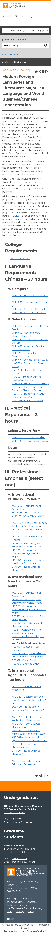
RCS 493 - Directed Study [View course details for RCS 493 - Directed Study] (26, 663)
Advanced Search (11, 54)
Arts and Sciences (20, 258)
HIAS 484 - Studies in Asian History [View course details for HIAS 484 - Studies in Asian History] (30, 383)
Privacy (20, 911)
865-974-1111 (18, 819)
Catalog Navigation (15, 62)
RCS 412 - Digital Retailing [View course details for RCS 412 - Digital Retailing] (25, 660)
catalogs (9, 925)
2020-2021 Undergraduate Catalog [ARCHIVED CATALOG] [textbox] (26, 30)
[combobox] (25, 30)
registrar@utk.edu (22, 822)
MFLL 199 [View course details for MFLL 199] (15, 216)
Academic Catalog (18, 16)
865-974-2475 (19, 858)
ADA (9, 911)
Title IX (10, 919)
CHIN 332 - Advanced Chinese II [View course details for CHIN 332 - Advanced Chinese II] (29, 312)
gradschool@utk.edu (23, 862)
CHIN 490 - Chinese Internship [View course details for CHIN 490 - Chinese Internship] (28, 437)
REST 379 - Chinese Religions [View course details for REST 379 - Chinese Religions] (27, 400)
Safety (31, 911)
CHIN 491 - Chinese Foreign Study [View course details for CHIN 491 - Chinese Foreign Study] (30, 359)
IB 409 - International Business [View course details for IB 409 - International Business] (28, 529)
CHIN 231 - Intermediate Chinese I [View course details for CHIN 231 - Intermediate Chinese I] (30, 295)
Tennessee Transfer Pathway (27, 908)
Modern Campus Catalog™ (32, 931)
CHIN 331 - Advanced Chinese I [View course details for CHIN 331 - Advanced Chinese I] (28, 309)
